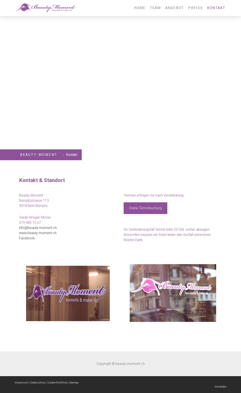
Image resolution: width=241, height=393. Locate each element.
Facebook (27, 238)
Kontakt (216, 8)
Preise (195, 8)
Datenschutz (38, 382)
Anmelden (220, 386)
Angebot (174, 8)
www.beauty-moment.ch (37, 233)
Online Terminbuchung (145, 208)
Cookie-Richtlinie (57, 382)
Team (155, 8)
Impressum (22, 382)
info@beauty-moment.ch (38, 228)
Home (140, 8)
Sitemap (74, 382)
